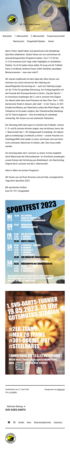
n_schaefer (13, 392)
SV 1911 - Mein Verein (30, 24)
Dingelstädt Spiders (36, 41)
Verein (51, 41)
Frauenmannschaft (56, 36)
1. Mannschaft (21, 36)
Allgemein (61, 389)
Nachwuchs (18, 41)
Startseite (7, 36)
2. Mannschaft (37, 36)
